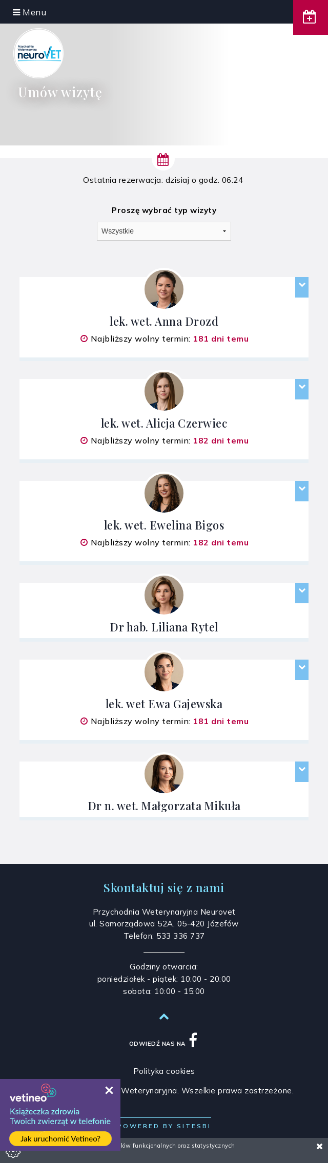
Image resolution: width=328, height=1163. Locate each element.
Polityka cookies (164, 1071)
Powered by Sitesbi (164, 1126)
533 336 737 (180, 936)
